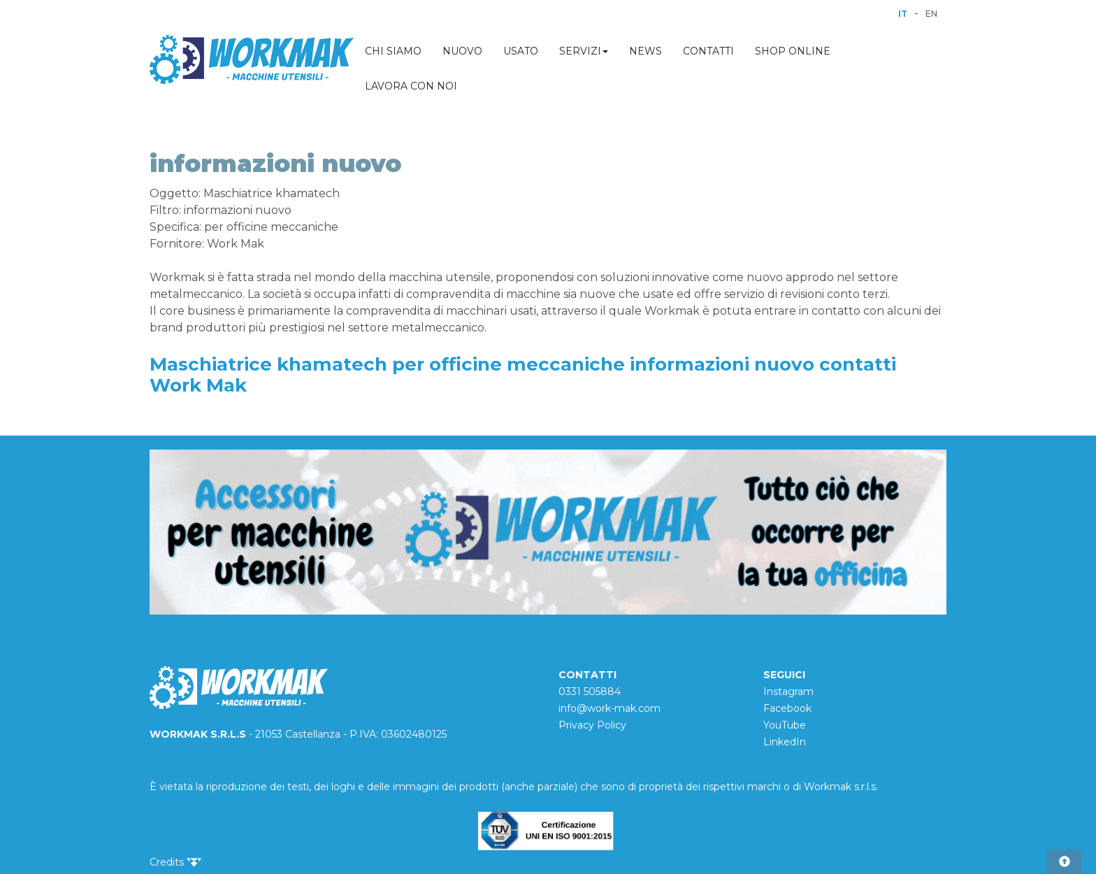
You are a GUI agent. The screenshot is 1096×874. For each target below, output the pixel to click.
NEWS (645, 51)
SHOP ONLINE (792, 51)
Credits (175, 862)
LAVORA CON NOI (411, 86)
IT (902, 13)
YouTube (784, 725)
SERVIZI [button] (583, 51)
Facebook (787, 708)
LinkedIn (784, 742)
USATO (520, 51)
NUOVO (462, 51)
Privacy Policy (592, 725)
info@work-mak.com (609, 708)
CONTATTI (708, 51)
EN (931, 13)
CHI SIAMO (393, 51)
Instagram (788, 691)
